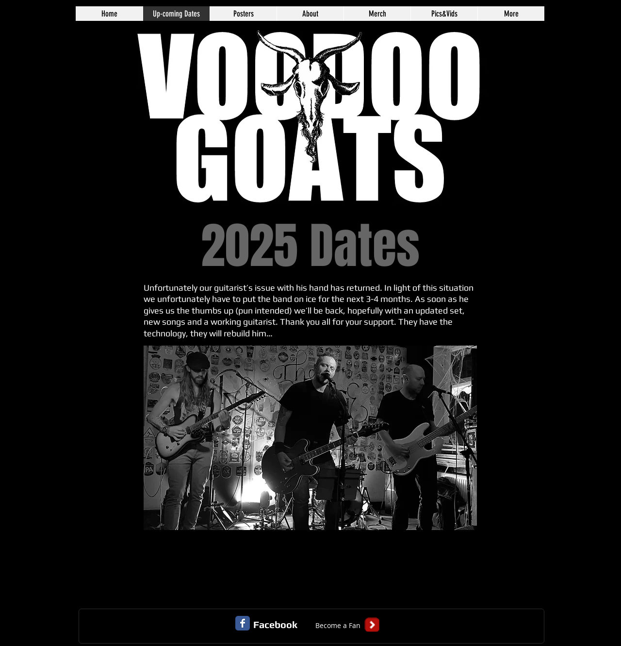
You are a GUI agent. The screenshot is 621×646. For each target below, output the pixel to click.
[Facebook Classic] (242, 623)
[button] (337, 625)
